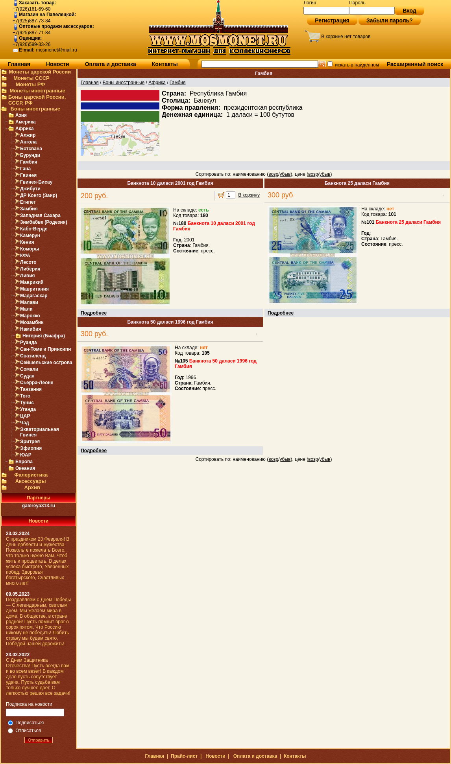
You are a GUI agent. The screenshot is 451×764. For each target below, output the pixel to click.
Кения (27, 242)
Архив (32, 487)
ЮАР (25, 455)
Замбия (29, 209)
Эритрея (30, 441)
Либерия (30, 269)
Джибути (30, 188)
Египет (28, 202)
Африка (24, 128)
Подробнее (94, 313)
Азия (21, 115)
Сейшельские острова (46, 362)
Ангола (28, 142)
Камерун (30, 235)
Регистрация (332, 20)
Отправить (39, 740)
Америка (25, 122)
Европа (24, 461)
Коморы (29, 249)
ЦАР (25, 416)
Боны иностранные (35, 109)
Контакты (165, 64)
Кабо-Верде (34, 229)
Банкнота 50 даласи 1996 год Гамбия (170, 322)
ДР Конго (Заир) (38, 195)
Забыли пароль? (389, 20)
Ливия (27, 275)
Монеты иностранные (37, 91)
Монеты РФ (30, 84)
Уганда (28, 409)
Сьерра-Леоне (36, 382)
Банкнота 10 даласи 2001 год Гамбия (170, 183)
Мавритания (34, 289)
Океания (25, 468)
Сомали (29, 369)
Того (25, 396)
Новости (57, 64)
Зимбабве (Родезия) (43, 222)
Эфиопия (31, 448)
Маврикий (32, 282)
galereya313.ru (38, 505)
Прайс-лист (184, 756)
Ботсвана (31, 148)
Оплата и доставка (110, 64)
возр (273, 174)
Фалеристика (31, 475)
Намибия (30, 329)
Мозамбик (31, 322)
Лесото (28, 262)
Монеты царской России (40, 72)
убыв (284, 174)
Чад (24, 422)
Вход (409, 10)
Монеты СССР (31, 78)
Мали (26, 309)
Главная (19, 64)
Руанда (28, 342)
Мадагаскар (33, 295)
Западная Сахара (40, 215)
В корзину (249, 195)
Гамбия (28, 162)
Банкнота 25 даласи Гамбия (357, 183)
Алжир (28, 135)
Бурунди (30, 155)
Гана (25, 168)
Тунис (27, 402)
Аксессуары (30, 481)
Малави (29, 302)
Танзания (31, 389)
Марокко (30, 315)
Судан (27, 376)
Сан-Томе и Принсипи (45, 349)
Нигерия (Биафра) (43, 336)
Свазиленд (33, 356)
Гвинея (28, 175)
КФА (25, 255)
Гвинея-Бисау (36, 182)
